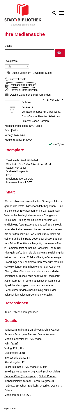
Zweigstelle (11, 60)
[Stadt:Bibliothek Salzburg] (22, 14)
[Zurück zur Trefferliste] (15, 79)
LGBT (26, 357)
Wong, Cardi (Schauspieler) (44, 371)
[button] (60, 53)
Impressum (9, 408)
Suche (8, 45)
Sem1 (21, 352)
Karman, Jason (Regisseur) (38, 380)
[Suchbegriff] (29, 53)
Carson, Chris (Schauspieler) (21, 376)
